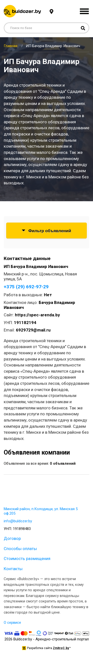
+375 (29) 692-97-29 (26, 287)
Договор (12, 538)
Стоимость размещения (27, 558)
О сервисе (12, 622)
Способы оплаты (20, 548)
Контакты (13, 568)
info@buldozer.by (18, 521)
